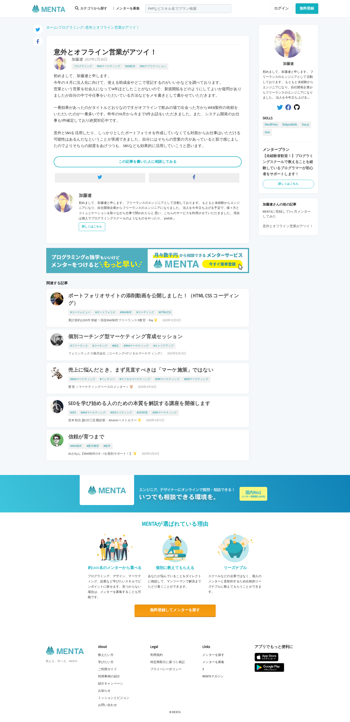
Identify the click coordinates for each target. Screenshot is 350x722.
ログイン (281, 8)
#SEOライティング (121, 412)
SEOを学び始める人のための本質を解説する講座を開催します (139, 403)
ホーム (51, 27)
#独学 (107, 446)
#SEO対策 (142, 412)
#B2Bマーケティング (196, 379)
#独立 (115, 345)
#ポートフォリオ (105, 312)
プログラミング (71, 27)
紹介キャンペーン (110, 683)
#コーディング (145, 312)
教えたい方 (106, 654)
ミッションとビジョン (114, 698)
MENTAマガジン (213, 676)
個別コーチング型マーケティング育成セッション (125, 336)
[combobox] (188, 8)
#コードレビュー (80, 312)
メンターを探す (213, 654)
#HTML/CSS (165, 312)
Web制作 (130, 66)
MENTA (176, 712)
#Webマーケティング (136, 345)
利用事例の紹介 (109, 676)
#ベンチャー (107, 379)
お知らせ (104, 690)
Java (267, 132)
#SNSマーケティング (167, 379)
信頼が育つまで (86, 437)
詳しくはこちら (92, 226)
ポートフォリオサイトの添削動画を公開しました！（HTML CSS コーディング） (153, 299)
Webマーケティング (108, 66)
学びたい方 (106, 662)
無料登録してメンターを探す (175, 610)
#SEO (73, 412)
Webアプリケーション (153, 66)
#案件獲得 (93, 446)
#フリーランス (79, 345)
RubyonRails (289, 124)
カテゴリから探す (91, 8)
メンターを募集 (126, 8)
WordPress (271, 124)
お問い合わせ (107, 705)
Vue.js (305, 124)
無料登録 (307, 8)
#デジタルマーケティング (135, 379)
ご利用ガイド (107, 669)
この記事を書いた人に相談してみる (147, 161)
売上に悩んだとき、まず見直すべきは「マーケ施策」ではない (141, 370)
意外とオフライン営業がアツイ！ (112, 27)
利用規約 (156, 654)
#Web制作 (126, 312)
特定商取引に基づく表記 (167, 662)
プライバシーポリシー (166, 669)
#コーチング (100, 345)
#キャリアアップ (163, 345)
